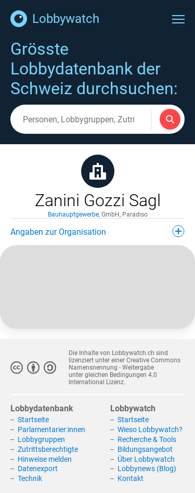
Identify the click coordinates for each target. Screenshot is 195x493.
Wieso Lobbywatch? (150, 429)
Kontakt (131, 478)
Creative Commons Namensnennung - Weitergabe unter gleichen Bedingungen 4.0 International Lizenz (124, 371)
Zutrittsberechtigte (48, 449)
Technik (30, 478)
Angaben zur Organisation (97, 231)
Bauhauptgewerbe (73, 214)
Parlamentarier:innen (51, 429)
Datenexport (38, 468)
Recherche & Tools (147, 439)
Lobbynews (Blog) (147, 468)
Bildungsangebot (145, 449)
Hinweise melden (45, 459)
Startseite (33, 419)
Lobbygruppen (41, 439)
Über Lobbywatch (146, 459)
